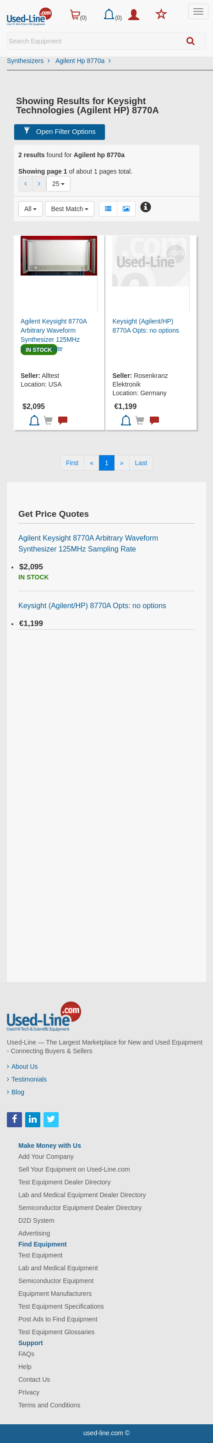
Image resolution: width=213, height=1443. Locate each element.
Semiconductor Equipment (55, 1280)
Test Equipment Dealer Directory (64, 1182)
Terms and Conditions (49, 1405)
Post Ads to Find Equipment (58, 1319)
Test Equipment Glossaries (56, 1332)
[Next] (122, 463)
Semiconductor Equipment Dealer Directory (80, 1207)
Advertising (34, 1233)
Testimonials (27, 1079)
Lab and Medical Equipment (58, 1268)
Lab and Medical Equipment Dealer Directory (82, 1195)
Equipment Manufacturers (55, 1293)
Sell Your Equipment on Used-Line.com (74, 1169)
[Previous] (91, 463)
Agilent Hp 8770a (83, 60)
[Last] (141, 463)
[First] (72, 463)
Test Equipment (40, 1255)
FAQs (26, 1354)
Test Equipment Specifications (61, 1306)
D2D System (36, 1220)
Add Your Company (46, 1156)
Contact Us (34, 1379)
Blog (15, 1092)
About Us (22, 1066)
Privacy (28, 1392)
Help (25, 1366)
